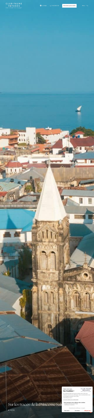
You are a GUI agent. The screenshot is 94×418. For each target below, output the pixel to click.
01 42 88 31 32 (54, 6)
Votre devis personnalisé (69, 5)
